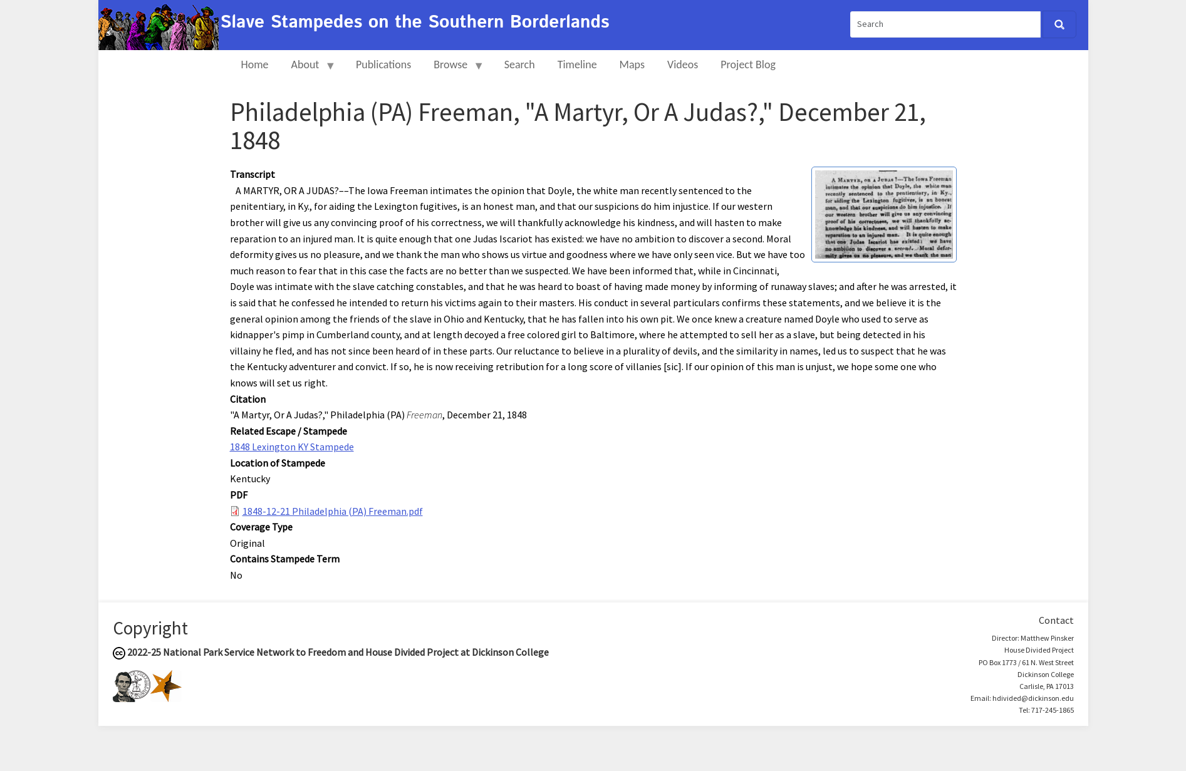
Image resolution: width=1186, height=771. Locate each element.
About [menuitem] (308, 70)
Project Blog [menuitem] (748, 64)
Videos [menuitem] (682, 64)
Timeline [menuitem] (577, 64)
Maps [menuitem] (632, 64)
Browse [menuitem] (453, 70)
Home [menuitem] (255, 64)
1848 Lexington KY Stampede (292, 446)
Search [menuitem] (519, 64)
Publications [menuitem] (383, 64)
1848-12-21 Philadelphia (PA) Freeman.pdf (332, 511)
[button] (884, 213)
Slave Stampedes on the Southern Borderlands (415, 22)
